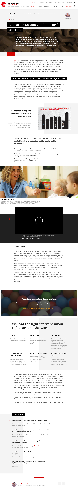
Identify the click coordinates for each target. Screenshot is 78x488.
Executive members (61, 2)
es (11, 19)
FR (34, 2)
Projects (47, 6)
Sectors (32, 6)
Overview (11, 54)
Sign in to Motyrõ (69, 2)
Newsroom (55, 6)
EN (32, 2)
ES (36, 2)
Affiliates (46, 2)
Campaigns (69, 6)
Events (36, 54)
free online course (39, 446)
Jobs (55, 2)
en (9, 19)
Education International (32, 138)
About (61, 6)
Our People (51, 2)
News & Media (28, 54)
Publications (19, 54)
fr (13, 19)
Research (42, 2)
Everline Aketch (67, 18)
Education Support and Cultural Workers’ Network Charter (39, 308)
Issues (40, 6)
